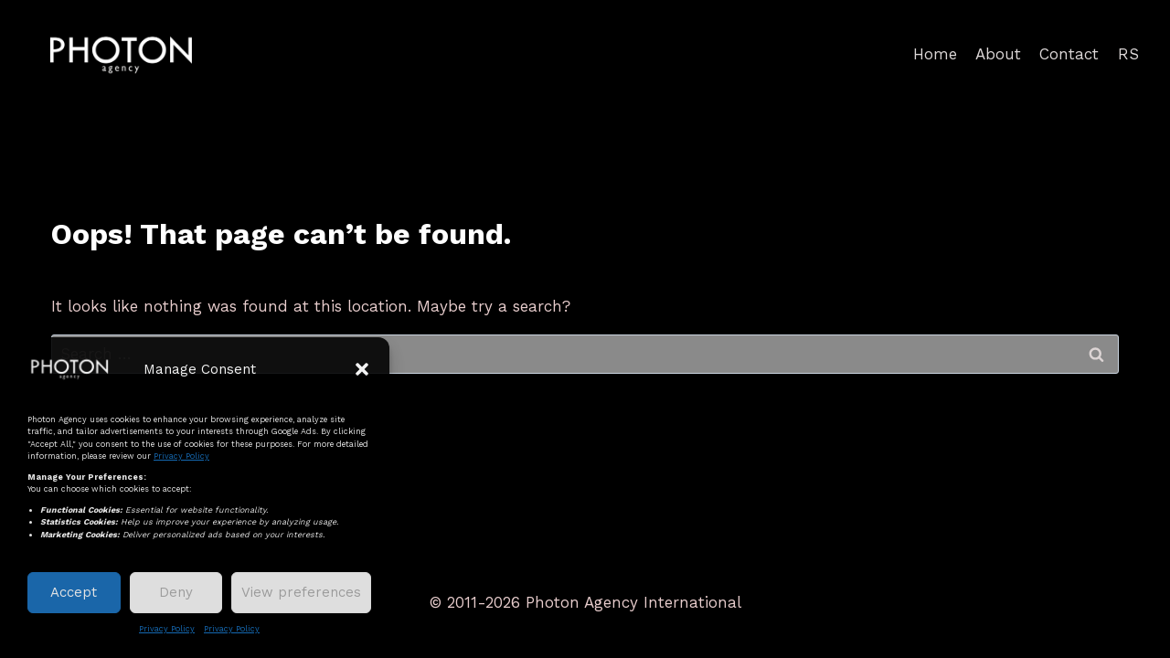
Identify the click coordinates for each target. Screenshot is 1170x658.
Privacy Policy (181, 456)
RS (1128, 54)
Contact (1069, 54)
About (998, 54)
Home (935, 54)
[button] (362, 369)
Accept (73, 592)
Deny (176, 592)
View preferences (301, 592)
